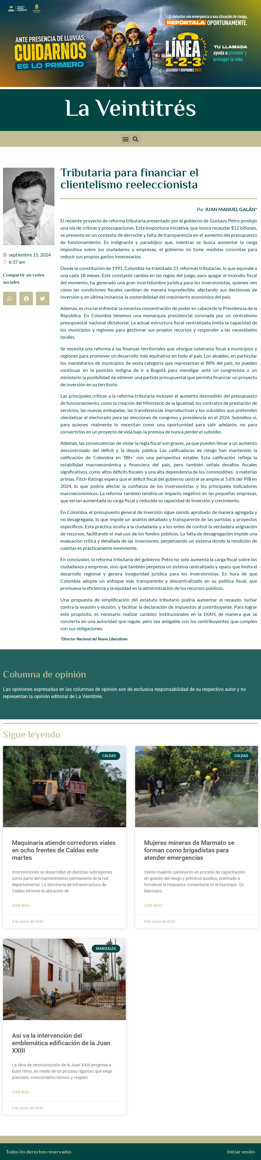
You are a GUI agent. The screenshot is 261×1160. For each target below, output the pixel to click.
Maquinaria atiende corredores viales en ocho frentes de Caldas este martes (64, 850)
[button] (126, 139)
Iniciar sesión (241, 1151)
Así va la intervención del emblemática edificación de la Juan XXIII (61, 1043)
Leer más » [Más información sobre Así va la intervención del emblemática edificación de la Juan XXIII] (22, 1092)
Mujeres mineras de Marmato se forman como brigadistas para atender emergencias (189, 850)
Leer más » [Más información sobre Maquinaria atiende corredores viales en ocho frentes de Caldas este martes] (22, 905)
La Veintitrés (130, 110)
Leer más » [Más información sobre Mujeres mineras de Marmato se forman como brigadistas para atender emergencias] (154, 905)
